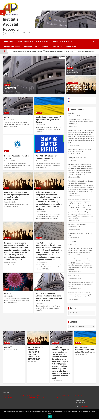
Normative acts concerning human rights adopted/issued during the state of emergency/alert (16, 195)
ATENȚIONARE (73, 242)
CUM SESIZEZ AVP (24, 41)
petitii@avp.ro (84, 406)
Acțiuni (7, 85)
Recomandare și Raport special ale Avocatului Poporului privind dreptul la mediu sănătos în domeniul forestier (80, 295)
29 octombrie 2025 (10, 91)
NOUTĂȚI (10, 88)
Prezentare (9, 41)
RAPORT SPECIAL (74, 276)
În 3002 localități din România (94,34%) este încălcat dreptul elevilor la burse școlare (80, 284)
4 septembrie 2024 (57, 381)
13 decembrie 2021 (41, 161)
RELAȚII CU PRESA (30, 46)
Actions (39, 112)
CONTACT (79, 396)
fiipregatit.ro (70, 46)
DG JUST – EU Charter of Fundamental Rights (46, 157)
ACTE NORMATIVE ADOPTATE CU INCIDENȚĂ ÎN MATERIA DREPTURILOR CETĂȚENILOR (46, 51)
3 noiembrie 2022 (41, 124)
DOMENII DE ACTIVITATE (61, 41)
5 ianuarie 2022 (9, 161)
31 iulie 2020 (8, 296)
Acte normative (72, 82)
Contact (56, 46)
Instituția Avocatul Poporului (11, 24)
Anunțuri (55, 342)
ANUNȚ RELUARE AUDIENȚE (77, 158)
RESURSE (45, 46)
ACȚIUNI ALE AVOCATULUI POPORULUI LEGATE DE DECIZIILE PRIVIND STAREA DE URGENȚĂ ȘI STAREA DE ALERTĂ (80, 250)
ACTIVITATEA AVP (42, 41)
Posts (38, 187)
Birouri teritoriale (12, 46)
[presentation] (60, 58)
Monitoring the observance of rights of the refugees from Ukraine (48, 119)
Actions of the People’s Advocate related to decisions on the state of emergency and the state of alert (49, 297)
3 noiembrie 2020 (9, 202)
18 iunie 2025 (71, 92)
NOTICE (7, 293)
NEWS (6, 117)
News (6, 112)
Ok (50, 416)
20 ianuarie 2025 (9, 120)
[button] (2, 12)
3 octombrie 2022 (80, 354)
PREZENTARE (7, 396)
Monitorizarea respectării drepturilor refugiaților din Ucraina (85, 349)
